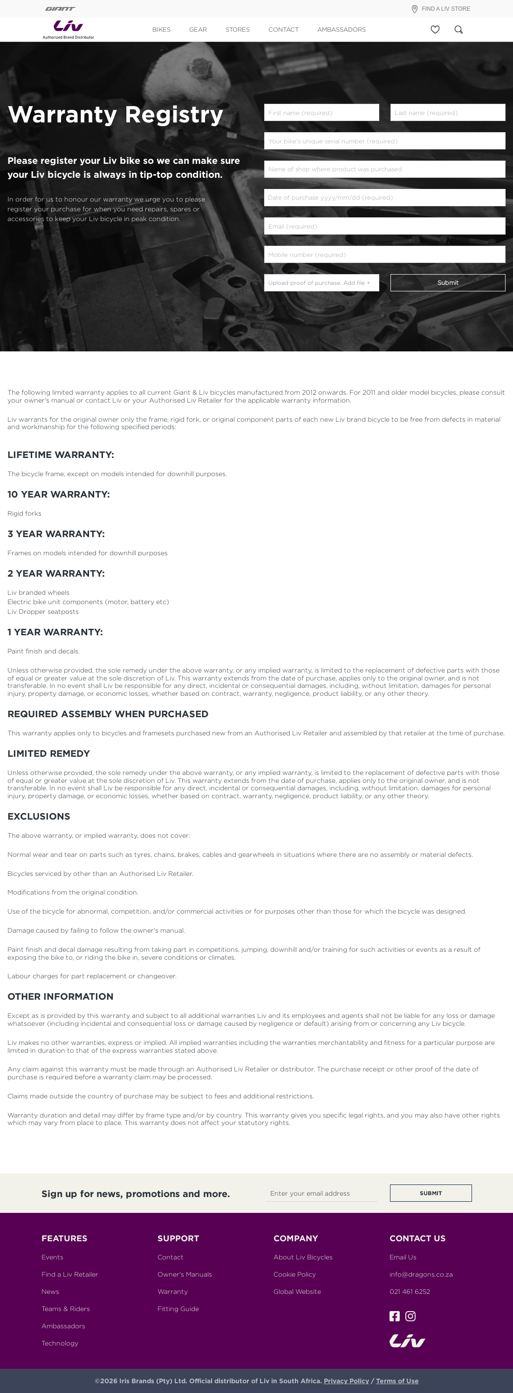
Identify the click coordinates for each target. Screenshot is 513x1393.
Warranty (172, 1291)
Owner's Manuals (184, 1274)
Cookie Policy (295, 1274)
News (50, 1291)
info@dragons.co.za (421, 1274)
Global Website (297, 1291)
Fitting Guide (178, 1308)
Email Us (403, 1256)
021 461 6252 (410, 1291)
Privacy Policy (346, 1380)
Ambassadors (63, 1325)
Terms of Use (397, 1380)
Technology (59, 1342)
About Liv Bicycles (303, 1256)
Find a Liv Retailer (69, 1274)
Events (52, 1256)
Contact (170, 1256)
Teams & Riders (65, 1308)
